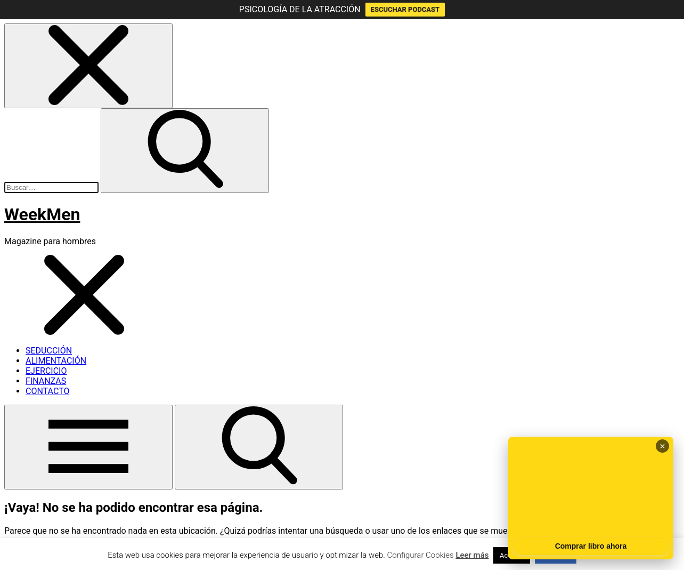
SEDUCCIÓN (49, 351)
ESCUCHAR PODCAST (405, 9)
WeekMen (42, 214)
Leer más (471, 555)
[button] (88, 65)
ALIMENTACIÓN (56, 361)
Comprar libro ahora (591, 546)
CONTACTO (47, 391)
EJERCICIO (46, 371)
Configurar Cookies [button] (420, 555)
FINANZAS (46, 381)
